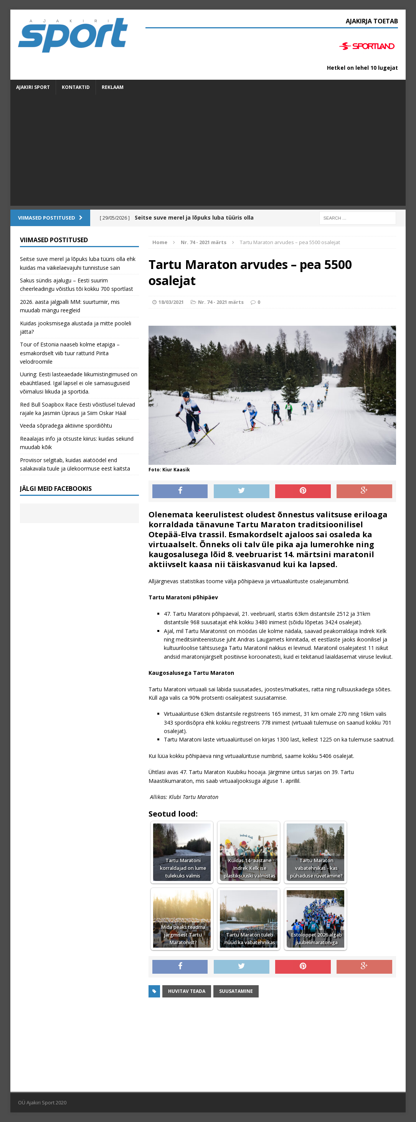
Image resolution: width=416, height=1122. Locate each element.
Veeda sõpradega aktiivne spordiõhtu (66, 425)
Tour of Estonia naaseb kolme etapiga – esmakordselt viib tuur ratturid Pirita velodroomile (70, 353)
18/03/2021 (171, 302)
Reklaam (113, 87)
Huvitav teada (186, 991)
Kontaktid (76, 87)
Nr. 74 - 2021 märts (221, 302)
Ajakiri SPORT (33, 87)
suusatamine (236, 991)
